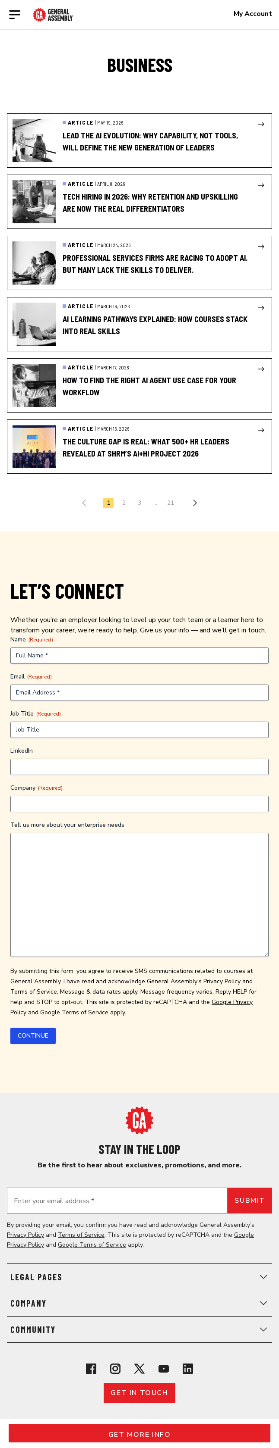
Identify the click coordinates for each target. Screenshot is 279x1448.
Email (31, 676)
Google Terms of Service (74, 1012)
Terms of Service (33, 992)
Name (31, 639)
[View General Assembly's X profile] (139, 1369)
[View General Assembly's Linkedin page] (188, 1369)
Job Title (35, 714)
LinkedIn (21, 751)
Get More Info (139, 1434)
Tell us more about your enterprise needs (67, 825)
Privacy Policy (222, 981)
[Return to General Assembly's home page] (139, 1120)
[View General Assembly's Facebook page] (91, 1369)
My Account (253, 14)
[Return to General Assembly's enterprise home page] (53, 15)
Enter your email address (54, 1201)
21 (170, 503)
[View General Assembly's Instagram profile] (115, 1369)
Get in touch (139, 1393)
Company (36, 788)
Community (139, 1329)
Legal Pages (139, 1277)
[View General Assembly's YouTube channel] (164, 1369)
